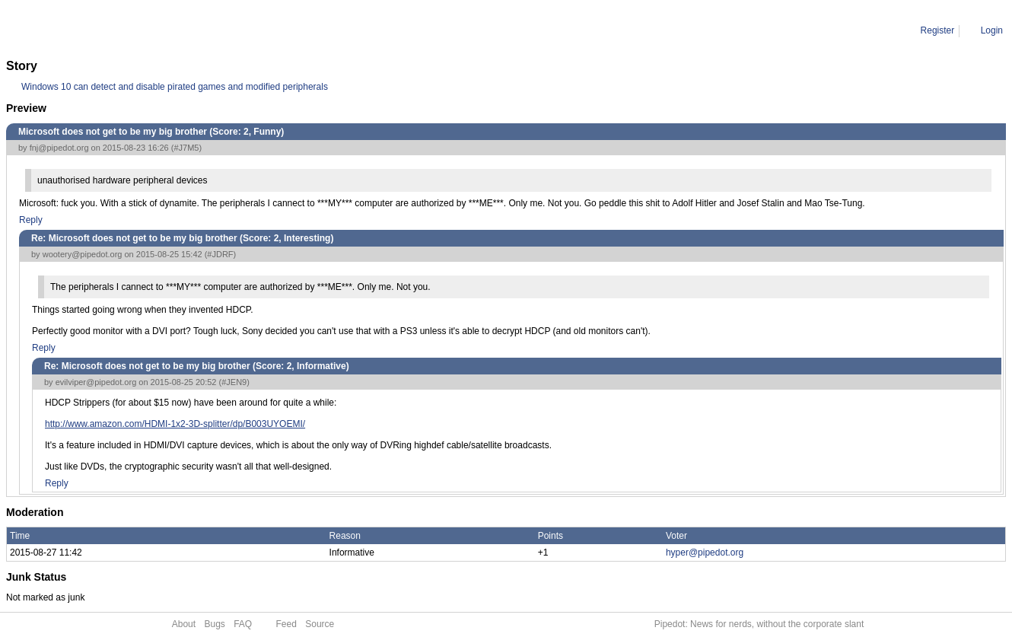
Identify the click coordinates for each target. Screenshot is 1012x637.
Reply (31, 220)
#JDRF (220, 254)
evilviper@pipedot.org (96, 382)
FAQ (243, 624)
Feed (286, 624)
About (184, 624)
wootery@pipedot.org (83, 254)
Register (938, 30)
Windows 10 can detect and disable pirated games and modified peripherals (174, 86)
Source (319, 624)
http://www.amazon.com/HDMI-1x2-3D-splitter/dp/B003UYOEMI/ (175, 424)
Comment (83, 30)
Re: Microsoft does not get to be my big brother (209, 30)
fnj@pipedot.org (59, 147)
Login (992, 30)
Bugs (214, 624)
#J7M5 (186, 147)
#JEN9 (234, 382)
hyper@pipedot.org (704, 552)
